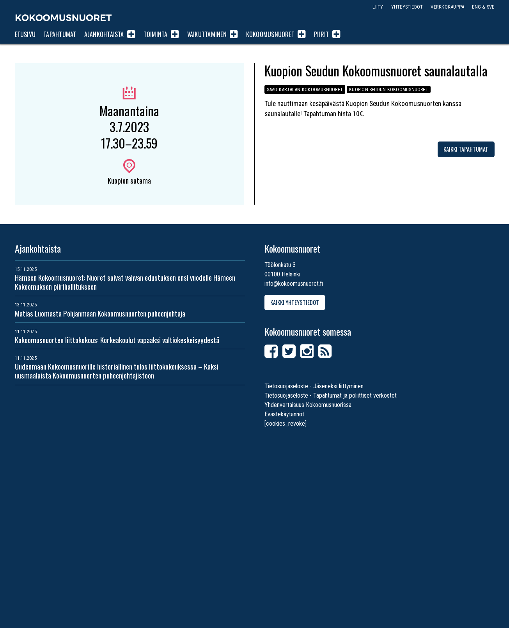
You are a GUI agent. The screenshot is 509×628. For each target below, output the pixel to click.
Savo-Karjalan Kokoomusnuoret (305, 89)
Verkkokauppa (447, 7)
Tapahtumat (59, 34)
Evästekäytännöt (284, 414)
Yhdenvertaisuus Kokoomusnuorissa (307, 405)
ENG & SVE (483, 7)
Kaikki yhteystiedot (294, 302)
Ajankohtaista (104, 34)
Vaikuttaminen (207, 34)
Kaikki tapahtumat (465, 149)
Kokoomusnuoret (63, 17)
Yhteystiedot (407, 7)
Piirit (321, 34)
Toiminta (156, 34)
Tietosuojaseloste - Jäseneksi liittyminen (314, 386)
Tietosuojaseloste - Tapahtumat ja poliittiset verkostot (330, 395)
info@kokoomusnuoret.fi (293, 283)
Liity (377, 7)
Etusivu (25, 34)
